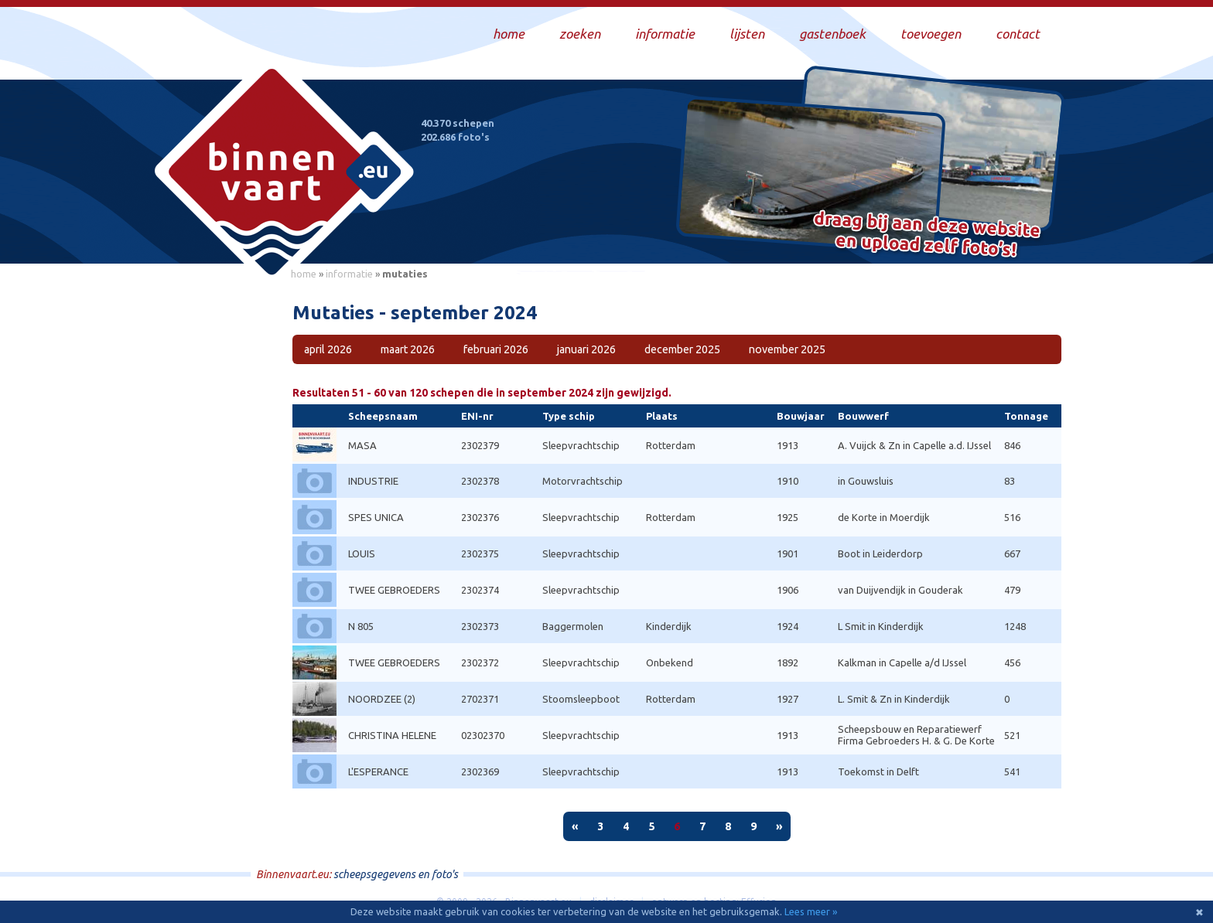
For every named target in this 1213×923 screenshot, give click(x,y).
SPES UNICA (376, 517)
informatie (349, 273)
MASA (362, 445)
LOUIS (361, 553)
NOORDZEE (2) (381, 698)
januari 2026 (586, 349)
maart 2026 (408, 349)
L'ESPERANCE (378, 771)
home (303, 273)
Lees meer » (810, 911)
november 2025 (787, 349)
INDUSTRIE (373, 480)
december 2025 (682, 349)
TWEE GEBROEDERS (394, 589)
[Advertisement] (212, 519)
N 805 (361, 626)
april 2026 (328, 349)
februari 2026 (495, 349)
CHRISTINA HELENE (392, 735)
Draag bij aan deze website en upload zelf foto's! (927, 235)
